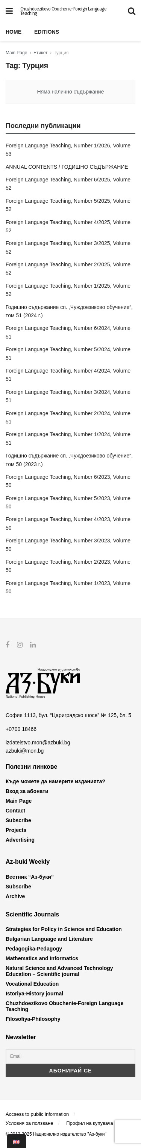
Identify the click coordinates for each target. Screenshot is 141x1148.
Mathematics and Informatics (42, 958)
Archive (15, 896)
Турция (61, 52)
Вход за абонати (27, 791)
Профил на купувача (89, 1123)
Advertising (20, 840)
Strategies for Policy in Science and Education (64, 929)
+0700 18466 (21, 729)
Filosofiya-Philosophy (33, 1019)
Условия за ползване (29, 1123)
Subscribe (18, 820)
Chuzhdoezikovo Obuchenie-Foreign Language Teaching (63, 11)
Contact (15, 811)
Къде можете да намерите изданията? (55, 781)
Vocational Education (32, 984)
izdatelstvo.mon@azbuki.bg (38, 743)
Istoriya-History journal (34, 994)
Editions (46, 32)
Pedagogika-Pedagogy (34, 949)
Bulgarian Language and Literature (49, 939)
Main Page (16, 52)
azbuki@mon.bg (25, 751)
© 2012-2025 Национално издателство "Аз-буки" (56, 1134)
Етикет (40, 52)
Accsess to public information (37, 1114)
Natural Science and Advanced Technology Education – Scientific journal (59, 971)
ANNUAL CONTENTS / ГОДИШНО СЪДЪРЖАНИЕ (67, 167)
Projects (16, 830)
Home (13, 32)
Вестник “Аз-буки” (30, 876)
